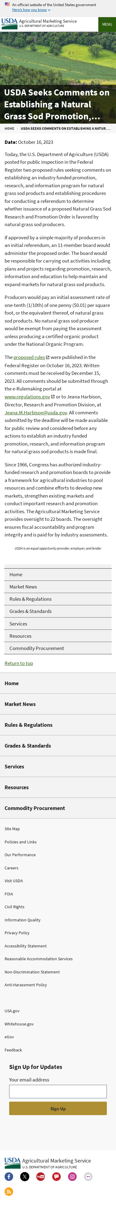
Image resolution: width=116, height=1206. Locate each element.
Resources (17, 787)
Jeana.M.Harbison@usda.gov (36, 412)
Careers (11, 868)
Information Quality (23, 920)
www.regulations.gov (27, 396)
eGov (9, 1037)
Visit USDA (14, 880)
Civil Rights (14, 906)
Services (14, 766)
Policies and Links (21, 842)
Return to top (19, 663)
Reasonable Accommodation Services (39, 958)
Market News (20, 704)
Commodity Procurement (35, 808)
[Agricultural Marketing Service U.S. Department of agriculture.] (48, 1163)
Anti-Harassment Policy (26, 985)
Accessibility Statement (26, 946)
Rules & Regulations (29, 724)
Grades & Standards (28, 745)
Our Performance (20, 854)
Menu (107, 24)
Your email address (29, 1079)
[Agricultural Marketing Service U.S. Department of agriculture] (39, 22)
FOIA (9, 894)
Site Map (12, 828)
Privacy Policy (17, 932)
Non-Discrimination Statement (32, 972)
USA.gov (12, 1011)
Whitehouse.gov (19, 1024)
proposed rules (29, 357)
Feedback (13, 1050)
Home (9, 128)
